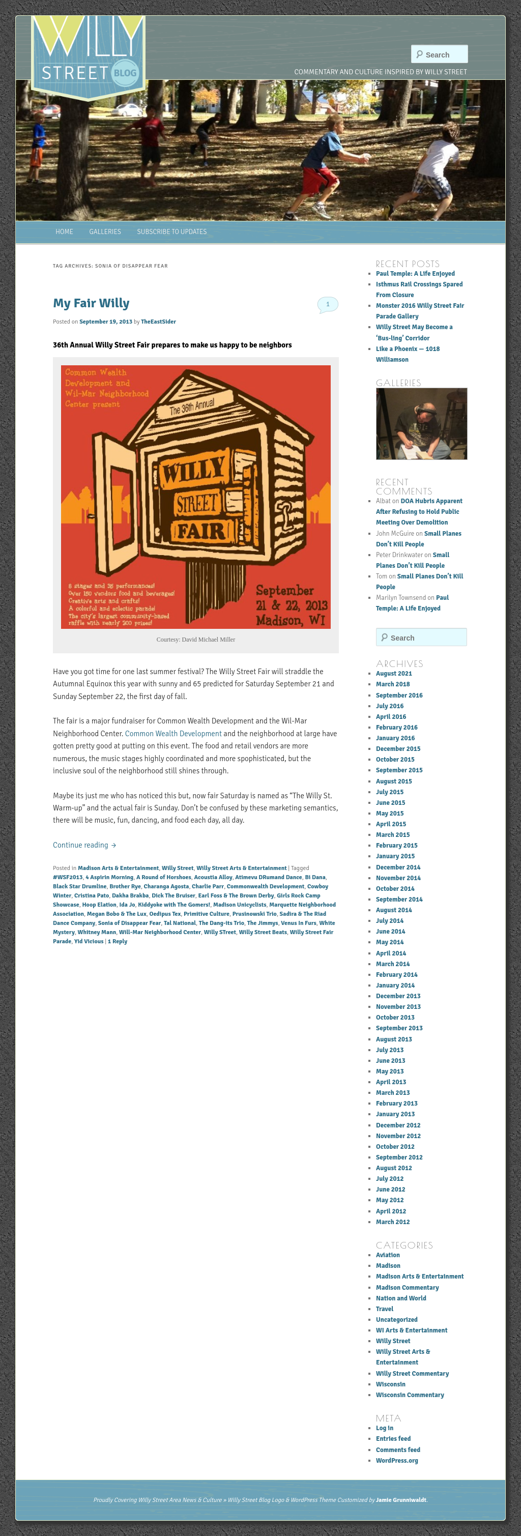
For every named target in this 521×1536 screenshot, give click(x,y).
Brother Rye (125, 886)
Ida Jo (127, 905)
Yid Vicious (89, 941)
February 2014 (397, 975)
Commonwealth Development (266, 886)
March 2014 (393, 964)
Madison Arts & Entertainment (118, 868)
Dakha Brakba (130, 896)
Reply (117, 941)
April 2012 (391, 1211)
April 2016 (391, 717)
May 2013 (390, 1071)
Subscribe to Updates (172, 232)
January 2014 (395, 985)
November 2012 (398, 1136)
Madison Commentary (407, 1288)
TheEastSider (158, 322)
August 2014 (394, 910)
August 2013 (394, 1039)
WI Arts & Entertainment (411, 1330)
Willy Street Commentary (412, 1374)
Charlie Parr (208, 886)
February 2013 (397, 1103)
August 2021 (394, 674)
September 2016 (399, 695)
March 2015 (393, 835)
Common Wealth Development (173, 733)
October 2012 (395, 1147)
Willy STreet (220, 932)
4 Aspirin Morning (109, 877)
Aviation (388, 1255)
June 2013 (391, 1061)
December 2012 (398, 1125)
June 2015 (391, 803)
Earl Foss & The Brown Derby (236, 896)
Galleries (105, 232)
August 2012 (394, 1168)
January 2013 (395, 1114)
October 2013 (395, 1017)
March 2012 (393, 1222)
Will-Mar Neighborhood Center (160, 932)
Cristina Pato (91, 896)
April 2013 (391, 1082)
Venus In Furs (298, 923)
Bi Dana (315, 877)
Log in (384, 1428)
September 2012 (399, 1157)
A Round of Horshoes (163, 877)
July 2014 (390, 921)
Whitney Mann (97, 932)
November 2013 (398, 1007)
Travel (384, 1309)
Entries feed (393, 1439)
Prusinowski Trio (255, 914)
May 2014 (390, 942)
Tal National (180, 923)
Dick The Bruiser (173, 896)
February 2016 (397, 727)
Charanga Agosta (166, 886)
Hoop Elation (99, 905)
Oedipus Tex (165, 914)
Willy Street (177, 868)
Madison (388, 1266)
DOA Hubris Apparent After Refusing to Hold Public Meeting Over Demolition (419, 512)
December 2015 (398, 749)
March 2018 (393, 684)
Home (64, 232)
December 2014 (398, 867)
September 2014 (399, 899)
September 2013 (399, 1028)
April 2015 (391, 824)
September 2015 (399, 770)
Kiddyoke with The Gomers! (174, 905)
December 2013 (398, 996)
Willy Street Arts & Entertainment (241, 868)
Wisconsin (391, 1384)
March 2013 (393, 1093)
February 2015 (397, 846)
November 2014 (398, 878)
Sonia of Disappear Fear (129, 923)
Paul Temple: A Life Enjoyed (415, 274)
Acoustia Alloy (213, 877)
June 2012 (391, 1189)
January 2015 (395, 856)
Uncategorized (397, 1320)
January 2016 (395, 738)
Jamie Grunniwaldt (401, 1500)
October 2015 (395, 760)
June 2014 (391, 932)
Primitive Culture (206, 914)
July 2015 (390, 792)
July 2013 (390, 1050)
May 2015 (390, 813)
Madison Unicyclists (240, 905)
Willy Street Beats (263, 932)
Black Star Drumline (79, 886)
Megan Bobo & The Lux (117, 914)
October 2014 (395, 889)
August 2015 (394, 781)
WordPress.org (397, 1461)
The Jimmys (262, 923)
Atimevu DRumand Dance (268, 877)
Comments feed (398, 1450)
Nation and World (401, 1298)
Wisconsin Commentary (410, 1395)
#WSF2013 (67, 877)
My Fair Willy (91, 303)
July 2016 (390, 706)
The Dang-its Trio (221, 923)
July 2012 (390, 1179)
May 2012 (390, 1200)
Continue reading (85, 845)
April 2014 (391, 953)
